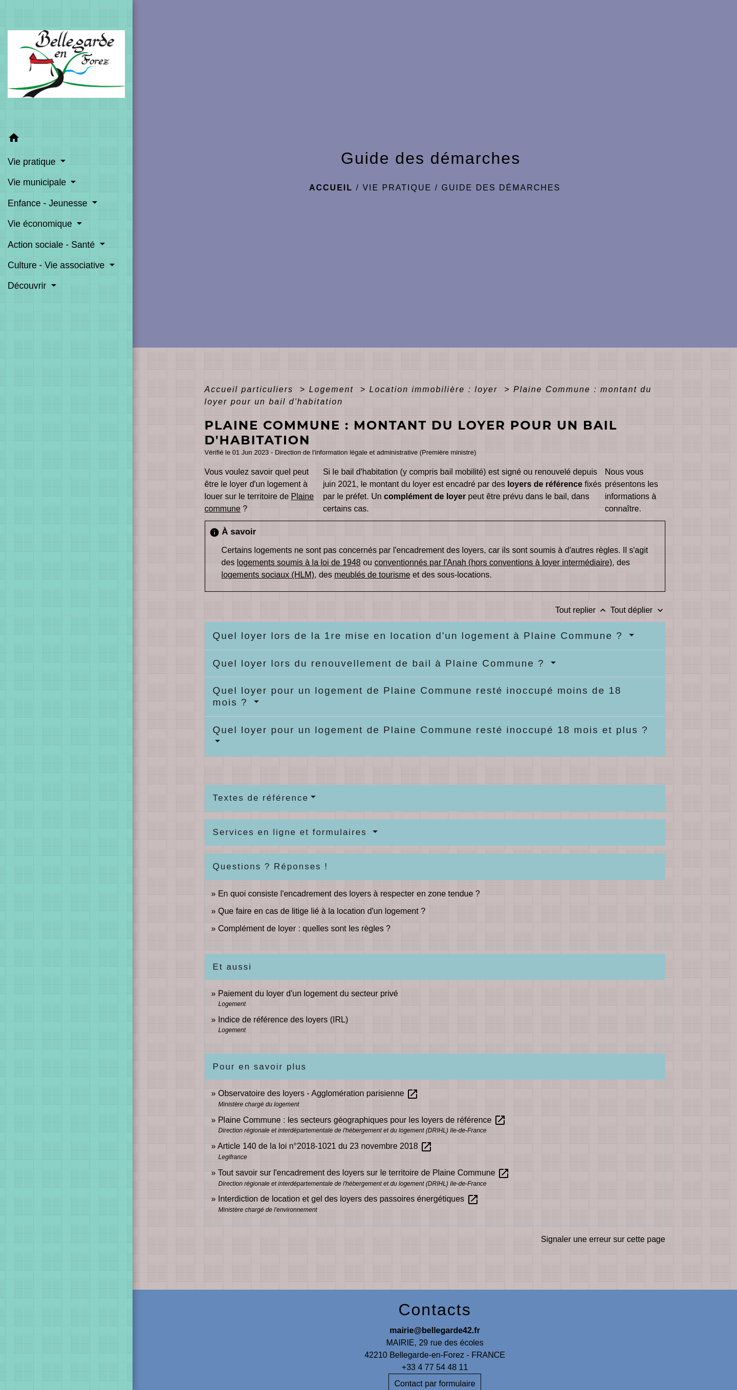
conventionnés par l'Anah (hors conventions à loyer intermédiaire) (493, 562)
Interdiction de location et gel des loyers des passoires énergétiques (348, 1198)
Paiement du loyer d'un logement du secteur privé (309, 993)
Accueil (331, 187)
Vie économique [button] (41, 224)
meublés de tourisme (372, 574)
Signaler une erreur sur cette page (603, 1239)
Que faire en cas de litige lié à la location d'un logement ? (321, 911)
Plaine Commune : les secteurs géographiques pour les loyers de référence (362, 1120)
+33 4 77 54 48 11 (435, 1367)
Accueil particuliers (251, 389)
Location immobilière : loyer (435, 389)
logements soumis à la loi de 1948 (299, 562)
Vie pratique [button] (33, 162)
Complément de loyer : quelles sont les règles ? (304, 928)
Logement (333, 389)
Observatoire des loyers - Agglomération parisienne (318, 1093)
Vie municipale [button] (38, 182)
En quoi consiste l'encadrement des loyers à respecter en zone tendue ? (349, 893)
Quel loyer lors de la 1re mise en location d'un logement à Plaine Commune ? (419, 635)
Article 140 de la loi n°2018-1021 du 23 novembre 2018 (325, 1146)
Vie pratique (396, 187)
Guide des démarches (501, 187)
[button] (66, 139)
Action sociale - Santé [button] (52, 245)
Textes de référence (261, 798)
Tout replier (583, 610)
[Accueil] (66, 64)
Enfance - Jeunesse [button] (49, 203)
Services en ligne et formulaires (292, 832)
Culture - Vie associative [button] (57, 265)
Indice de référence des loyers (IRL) (283, 1019)
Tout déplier (637, 610)
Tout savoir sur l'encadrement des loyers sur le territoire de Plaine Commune (364, 1172)
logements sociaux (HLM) (268, 574)
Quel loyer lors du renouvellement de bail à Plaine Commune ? (380, 663)
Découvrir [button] (28, 286)
